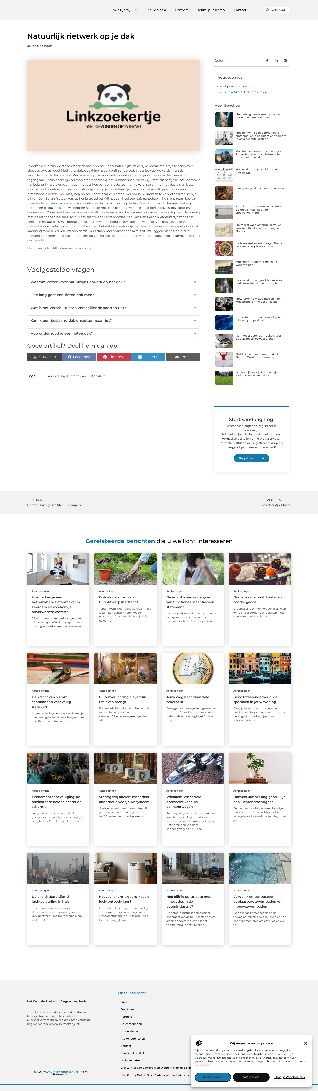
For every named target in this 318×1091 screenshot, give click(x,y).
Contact (240, 10)
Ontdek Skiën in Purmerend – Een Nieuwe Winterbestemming (259, 355)
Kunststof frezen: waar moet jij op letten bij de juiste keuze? (259, 318)
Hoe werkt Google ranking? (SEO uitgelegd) (258, 171)
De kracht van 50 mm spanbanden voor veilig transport (51, 702)
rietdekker (78, 376)
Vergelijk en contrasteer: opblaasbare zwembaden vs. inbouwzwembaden (257, 901)
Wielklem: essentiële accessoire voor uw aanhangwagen (183, 802)
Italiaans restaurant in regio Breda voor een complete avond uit (259, 245)
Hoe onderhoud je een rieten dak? (114, 333)
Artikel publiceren (211, 10)
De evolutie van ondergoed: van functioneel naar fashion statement (190, 602)
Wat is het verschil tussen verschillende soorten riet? (114, 308)
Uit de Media (129, 1031)
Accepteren (213, 1077)
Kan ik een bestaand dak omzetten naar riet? (114, 320)
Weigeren (251, 1077)
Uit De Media (156, 10)
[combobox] (277, 10)
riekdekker (56, 194)
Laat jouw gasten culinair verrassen (260, 188)
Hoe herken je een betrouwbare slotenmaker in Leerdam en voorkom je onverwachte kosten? (261, 135)
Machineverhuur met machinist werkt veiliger (257, 263)
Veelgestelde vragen (234, 86)
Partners (181, 10)
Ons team (127, 1009)
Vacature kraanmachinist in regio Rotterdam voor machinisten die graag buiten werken (258, 154)
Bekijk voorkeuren (289, 1077)
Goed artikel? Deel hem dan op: (245, 92)
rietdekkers (35, 226)
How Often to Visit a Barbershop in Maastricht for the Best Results (259, 300)
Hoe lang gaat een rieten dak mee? (114, 295)
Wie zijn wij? (125, 9)
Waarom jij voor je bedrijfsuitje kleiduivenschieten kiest (257, 374)
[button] (306, 1043)
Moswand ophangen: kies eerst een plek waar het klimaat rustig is (260, 282)
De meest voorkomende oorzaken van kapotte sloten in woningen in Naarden (259, 228)
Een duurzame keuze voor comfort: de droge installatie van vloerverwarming (259, 209)
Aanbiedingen (41, 46)
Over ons (127, 1002)
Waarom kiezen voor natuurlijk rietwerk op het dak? (114, 282)
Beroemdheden (131, 1024)
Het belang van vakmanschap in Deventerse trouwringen (258, 116)
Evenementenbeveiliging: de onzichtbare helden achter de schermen (57, 802)
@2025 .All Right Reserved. (60, 1073)
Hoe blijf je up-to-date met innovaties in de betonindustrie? (188, 901)
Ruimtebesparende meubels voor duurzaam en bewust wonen (258, 337)
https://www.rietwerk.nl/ (72, 248)
